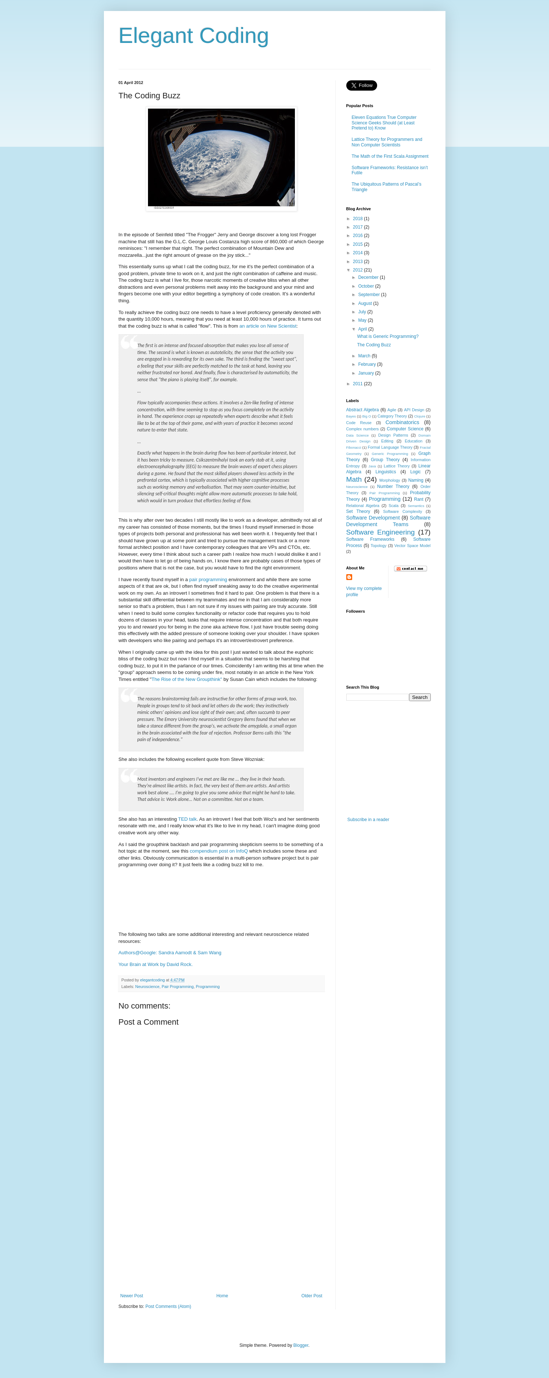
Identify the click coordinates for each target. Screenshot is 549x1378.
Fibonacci (353, 447)
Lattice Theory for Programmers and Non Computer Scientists (387, 142)
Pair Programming (178, 986)
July (362, 311)
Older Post (311, 1295)
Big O (366, 416)
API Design (414, 410)
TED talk (187, 819)
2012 (358, 270)
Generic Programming (390, 454)
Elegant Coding (194, 35)
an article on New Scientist (267, 326)
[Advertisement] (221, 1238)
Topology (378, 545)
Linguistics (385, 471)
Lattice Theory (396, 466)
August (365, 303)
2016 (358, 235)
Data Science (357, 435)
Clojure (419, 416)
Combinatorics (402, 422)
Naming (415, 480)
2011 (358, 383)
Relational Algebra (363, 505)
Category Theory (392, 416)
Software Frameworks (370, 539)
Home (222, 1295)
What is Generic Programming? (387, 336)
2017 (358, 227)
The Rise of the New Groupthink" (186, 679)
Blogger (300, 1345)
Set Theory (358, 511)
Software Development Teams (388, 521)
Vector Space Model (412, 545)
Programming (208, 986)
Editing (387, 441)
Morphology (389, 480)
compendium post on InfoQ (219, 851)
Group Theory (385, 459)
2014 (358, 252)
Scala (393, 505)
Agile (391, 410)
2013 (358, 261)
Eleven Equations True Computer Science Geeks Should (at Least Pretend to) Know (384, 123)
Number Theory (393, 486)
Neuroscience (147, 986)
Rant (418, 499)
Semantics (416, 506)
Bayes (351, 416)
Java (372, 466)
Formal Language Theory (390, 447)
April (363, 329)
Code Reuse (359, 422)
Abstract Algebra (362, 409)
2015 (358, 244)
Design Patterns (393, 435)
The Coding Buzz (374, 344)
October (366, 286)
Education (413, 441)
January (366, 373)
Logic (415, 471)
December (369, 277)
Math (354, 479)
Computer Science (405, 428)
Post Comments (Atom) (168, 1306)
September (369, 294)
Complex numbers (362, 429)
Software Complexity (402, 511)
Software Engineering (380, 532)
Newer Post (131, 1295)
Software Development (373, 518)
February (367, 364)
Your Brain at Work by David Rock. (156, 964)
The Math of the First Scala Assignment (390, 156)
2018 (358, 218)
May (363, 320)
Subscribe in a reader (368, 819)
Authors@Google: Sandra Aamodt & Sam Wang (170, 952)
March (365, 355)
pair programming (208, 579)
